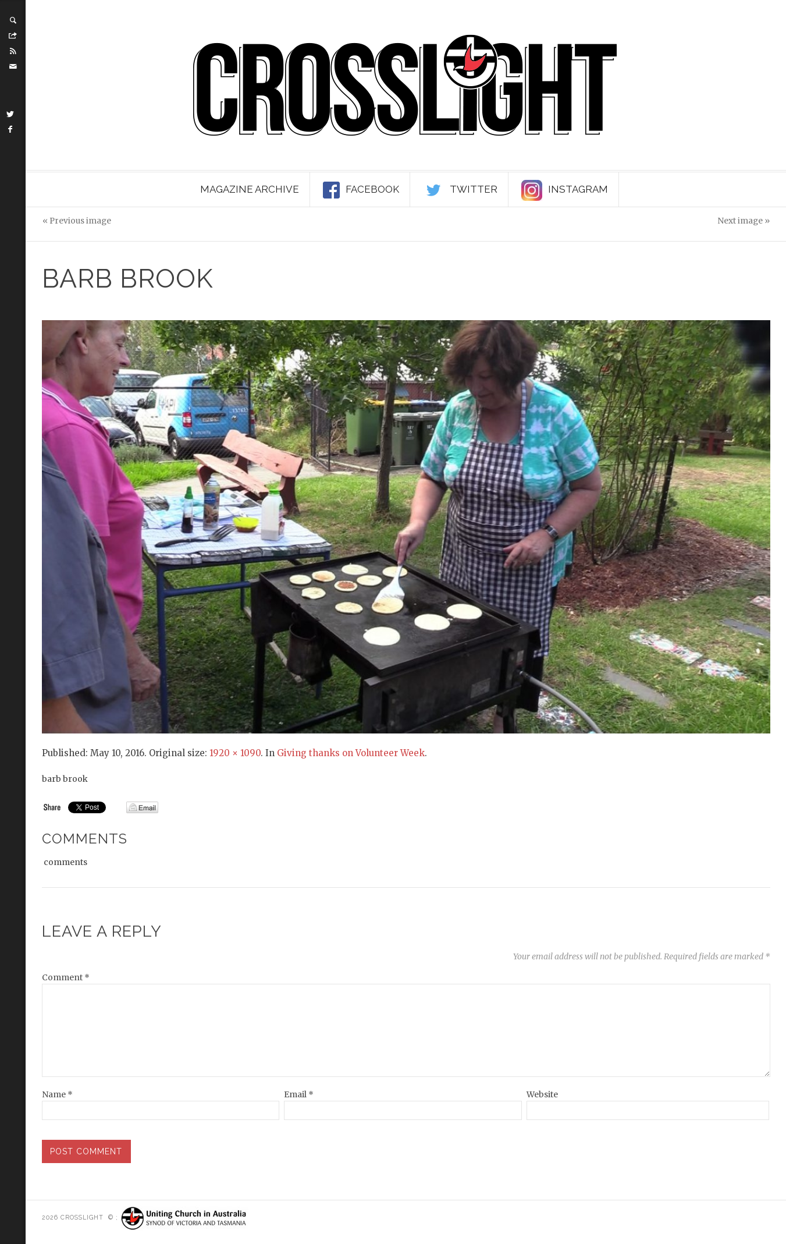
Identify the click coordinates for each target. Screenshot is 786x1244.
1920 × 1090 (235, 753)
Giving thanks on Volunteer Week (351, 753)
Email (299, 1094)
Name (57, 1094)
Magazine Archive (249, 189)
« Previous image (76, 221)
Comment (66, 977)
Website (542, 1094)
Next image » (743, 221)
